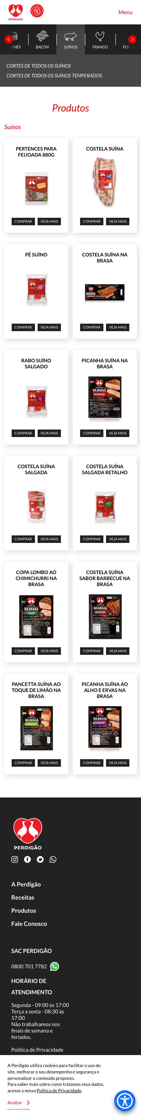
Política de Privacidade (37, 1049)
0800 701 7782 (29, 966)
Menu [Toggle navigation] (125, 12)
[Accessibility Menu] (124, 1100)
